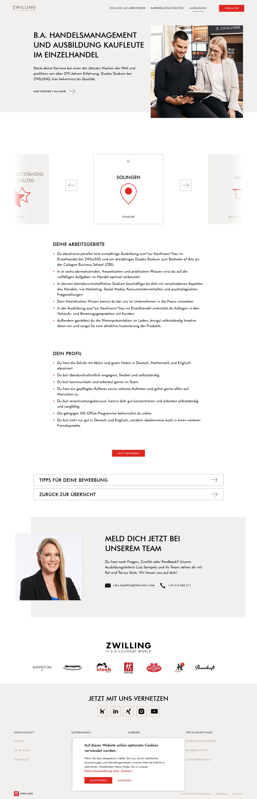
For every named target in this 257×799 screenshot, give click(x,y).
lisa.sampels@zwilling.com (130, 585)
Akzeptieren (98, 780)
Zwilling (23, 793)
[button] (71, 185)
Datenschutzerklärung (196, 793)
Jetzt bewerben (128, 453)
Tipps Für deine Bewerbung (128, 480)
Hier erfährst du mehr (54, 91)
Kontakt (238, 793)
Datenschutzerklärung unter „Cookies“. (108, 771)
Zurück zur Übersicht (128, 494)
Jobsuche (232, 8)
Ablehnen (124, 780)
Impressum (222, 793)
